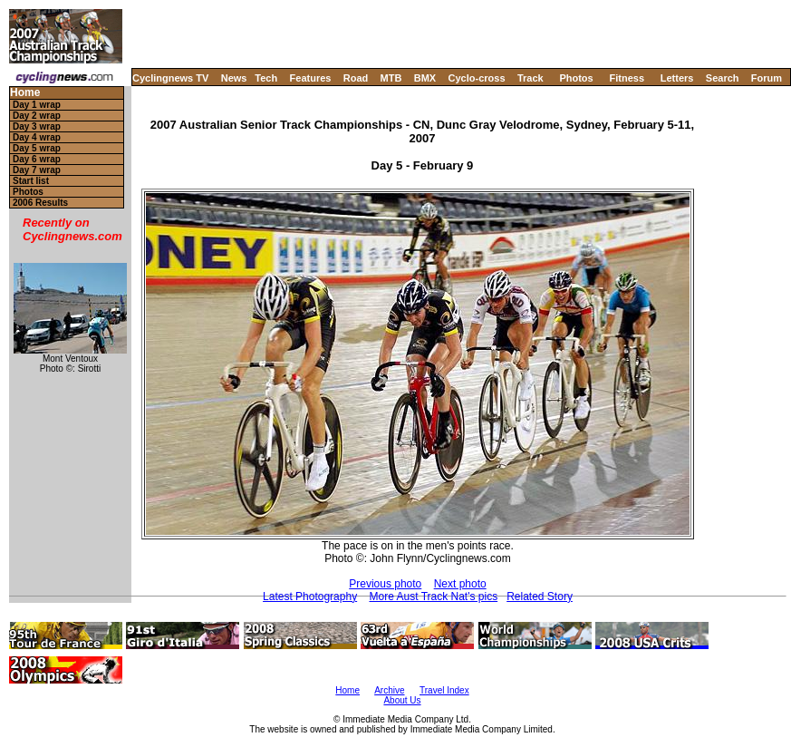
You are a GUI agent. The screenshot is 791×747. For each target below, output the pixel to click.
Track (530, 78)
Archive (389, 690)
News (234, 78)
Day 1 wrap (37, 105)
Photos (576, 78)
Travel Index (444, 690)
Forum (766, 78)
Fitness (626, 78)
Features (311, 78)
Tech (266, 78)
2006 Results (40, 203)
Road (356, 78)
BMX (425, 78)
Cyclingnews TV (170, 78)
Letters (677, 78)
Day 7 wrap (37, 170)
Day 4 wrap (37, 137)
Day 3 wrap (37, 126)
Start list (31, 181)
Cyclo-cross (477, 78)
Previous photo (385, 583)
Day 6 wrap (37, 159)
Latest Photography (310, 596)
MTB (391, 78)
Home (25, 93)
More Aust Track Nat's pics (433, 596)
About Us (401, 700)
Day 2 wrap (37, 116)
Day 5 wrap (37, 148)
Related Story (539, 596)
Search (722, 78)
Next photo (460, 583)
